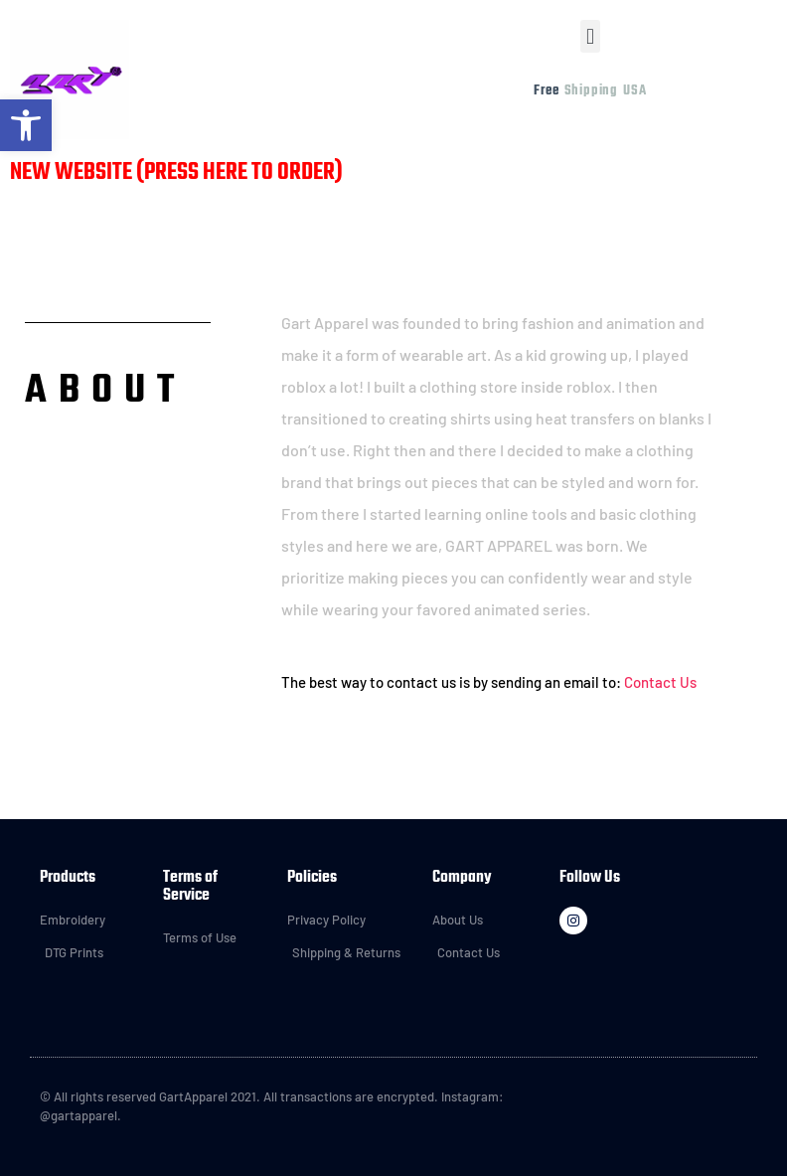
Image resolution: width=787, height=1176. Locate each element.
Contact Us (660, 682)
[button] (589, 36)
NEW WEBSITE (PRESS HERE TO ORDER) (176, 173)
